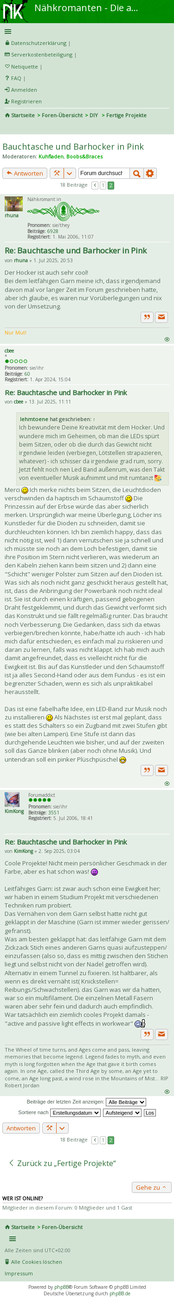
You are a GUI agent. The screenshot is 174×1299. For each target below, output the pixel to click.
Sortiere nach (59, 1112)
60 (27, 374)
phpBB (61, 1287)
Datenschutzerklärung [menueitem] (38, 42)
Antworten (24, 173)
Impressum (19, 1273)
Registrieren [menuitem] (26, 101)
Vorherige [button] (95, 185)
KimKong (14, 811)
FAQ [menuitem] (16, 78)
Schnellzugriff (85, 31)
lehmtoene (34, 419)
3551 (53, 812)
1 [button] (103, 185)
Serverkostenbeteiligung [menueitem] (41, 54)
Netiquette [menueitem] (24, 66)
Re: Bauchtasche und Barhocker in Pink (76, 250)
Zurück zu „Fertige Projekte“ (62, 1163)
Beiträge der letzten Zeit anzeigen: (87, 1102)
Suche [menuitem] (8, 128)
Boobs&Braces (84, 156)
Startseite (23, 115)
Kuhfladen (51, 156)
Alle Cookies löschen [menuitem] (36, 1261)
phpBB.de (120, 1293)
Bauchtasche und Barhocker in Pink (73, 146)
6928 (52, 231)
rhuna (12, 215)
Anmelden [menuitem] (24, 89)
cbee (9, 350)
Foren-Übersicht (62, 115)
